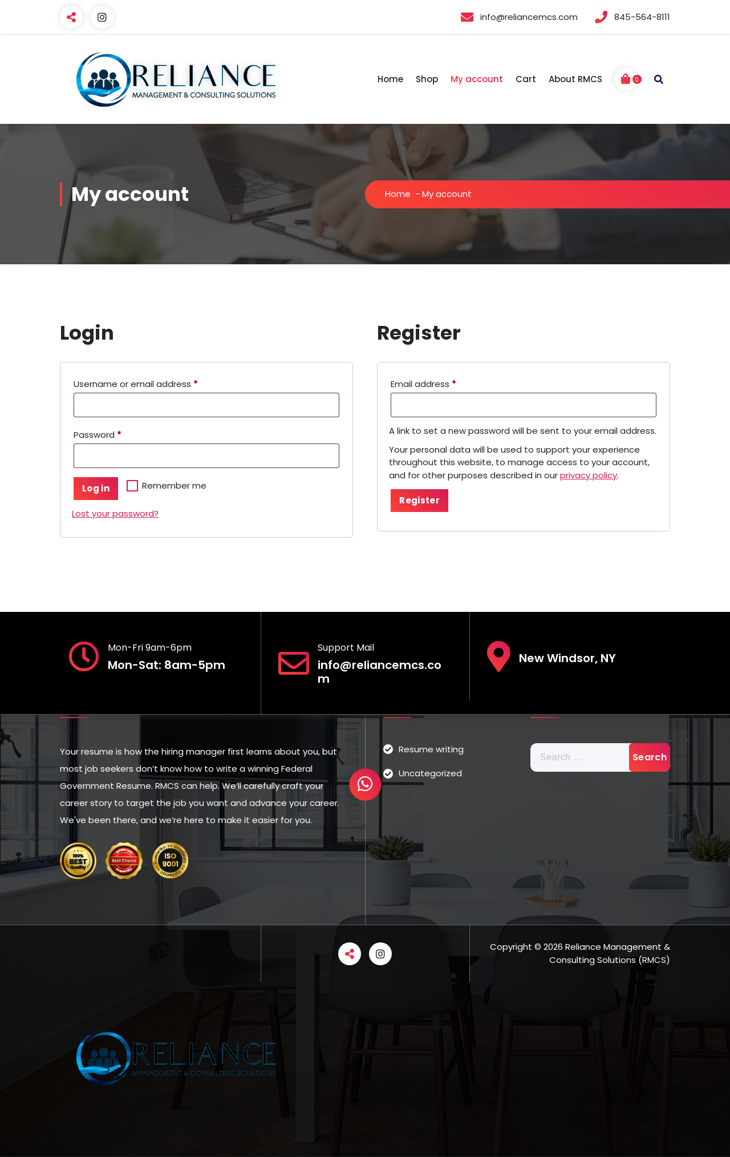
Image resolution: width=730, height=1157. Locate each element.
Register (419, 500)
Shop (427, 79)
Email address (426, 384)
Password (100, 435)
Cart (526, 79)
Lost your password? (115, 513)
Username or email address (138, 384)
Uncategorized (430, 773)
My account (477, 79)
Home (390, 79)
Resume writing (431, 749)
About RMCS (575, 79)
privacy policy (588, 475)
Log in (96, 488)
